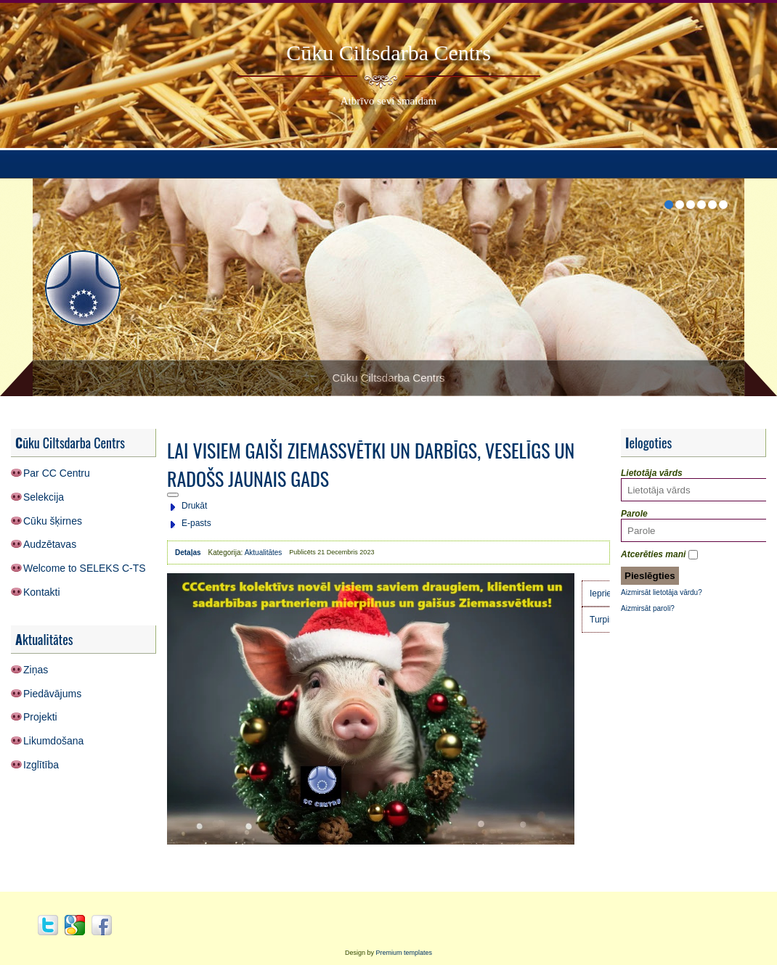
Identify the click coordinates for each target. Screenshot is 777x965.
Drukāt (194, 506)
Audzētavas (49, 544)
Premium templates (404, 952)
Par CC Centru (56, 473)
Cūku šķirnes (52, 521)
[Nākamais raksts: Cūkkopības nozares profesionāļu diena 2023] (606, 620)
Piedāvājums (52, 693)
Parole (634, 514)
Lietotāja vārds (652, 473)
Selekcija (43, 497)
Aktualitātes (263, 553)
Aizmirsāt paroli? (648, 608)
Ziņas (35, 670)
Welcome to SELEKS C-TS (84, 568)
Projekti (40, 717)
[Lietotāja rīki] (173, 495)
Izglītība (41, 765)
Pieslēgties (650, 575)
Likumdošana (53, 741)
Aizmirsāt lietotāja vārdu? (661, 592)
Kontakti (41, 592)
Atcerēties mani (653, 554)
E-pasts (196, 523)
